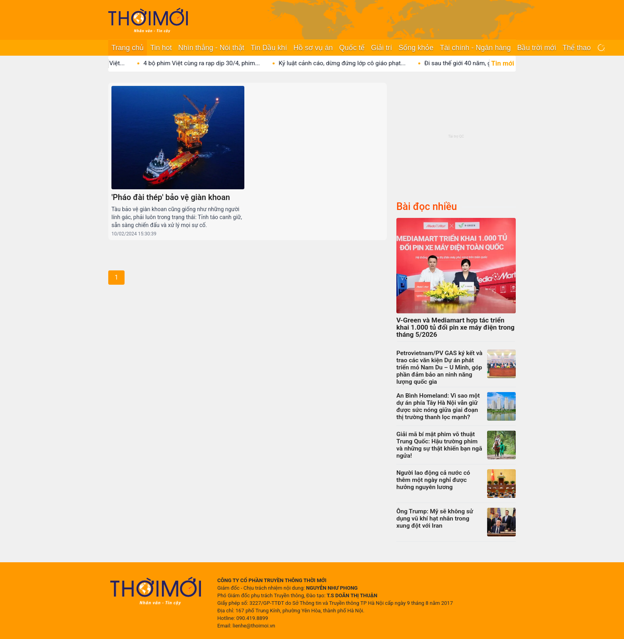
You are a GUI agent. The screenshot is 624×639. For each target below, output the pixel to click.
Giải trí (381, 48)
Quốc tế (352, 48)
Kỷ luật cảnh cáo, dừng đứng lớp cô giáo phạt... (350, 63)
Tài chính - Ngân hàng (475, 48)
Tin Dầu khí (269, 48)
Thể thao (576, 48)
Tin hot (161, 48)
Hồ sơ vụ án (313, 48)
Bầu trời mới (536, 48)
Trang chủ (127, 48)
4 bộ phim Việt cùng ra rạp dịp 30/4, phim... (209, 63)
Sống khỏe (415, 48)
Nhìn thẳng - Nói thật (211, 48)
